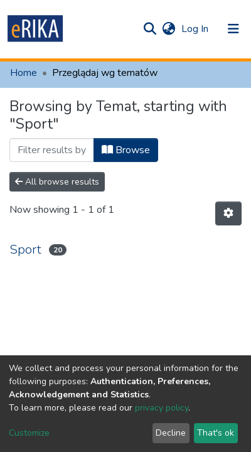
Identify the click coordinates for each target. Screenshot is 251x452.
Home (23, 73)
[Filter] (51, 150)
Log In (196, 29)
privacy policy (161, 408)
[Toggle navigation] (233, 28)
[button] (168, 28)
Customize (29, 433)
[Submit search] (149, 29)
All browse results (57, 182)
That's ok (215, 433)
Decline (171, 433)
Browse (126, 150)
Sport (25, 249)
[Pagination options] (228, 213)
